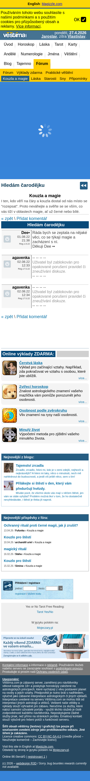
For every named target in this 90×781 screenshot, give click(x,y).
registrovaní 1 (36, 756)
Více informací (28, 26)
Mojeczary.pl (45, 628)
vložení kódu (34, 593)
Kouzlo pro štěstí (17, 537)
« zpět (7, 218)
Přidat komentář (32, 218)
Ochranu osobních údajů (52, 672)
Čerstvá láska (30, 363)
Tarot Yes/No (45, 612)
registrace (20, 593)
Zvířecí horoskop (33, 386)
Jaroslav (49, 36)
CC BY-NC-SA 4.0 (49, 736)
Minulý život (29, 430)
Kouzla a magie (35, 530)
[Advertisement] (45, 130)
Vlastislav (76, 36)
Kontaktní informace (15, 665)
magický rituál (15, 549)
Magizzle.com (52, 4)
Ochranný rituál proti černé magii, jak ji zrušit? (41, 525)
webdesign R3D (26, 763)
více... (82, 378)
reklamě (52, 665)
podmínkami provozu (69, 668)
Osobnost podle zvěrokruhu (43, 410)
